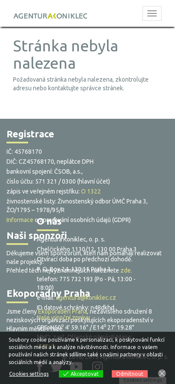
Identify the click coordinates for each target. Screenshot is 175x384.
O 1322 (91, 191)
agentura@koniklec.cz (86, 297)
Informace (19, 219)
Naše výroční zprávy (63, 317)
